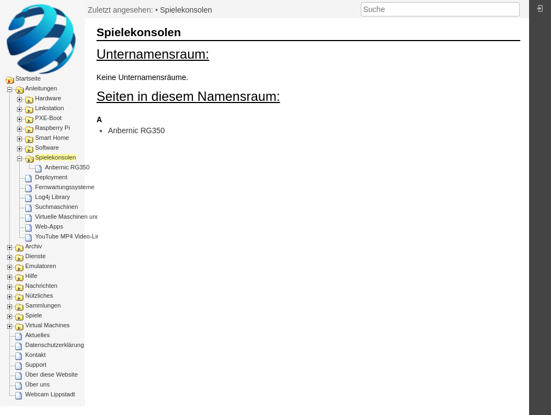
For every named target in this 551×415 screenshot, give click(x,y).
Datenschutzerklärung (54, 345)
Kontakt (35, 354)
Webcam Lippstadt (50, 394)
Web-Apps (49, 226)
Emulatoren (40, 266)
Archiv (33, 246)
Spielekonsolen (55, 157)
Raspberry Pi (52, 127)
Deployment (51, 177)
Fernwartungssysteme (64, 187)
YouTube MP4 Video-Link (69, 236)
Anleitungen (41, 88)
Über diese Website (51, 374)
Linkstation (49, 108)
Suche (514, 9)
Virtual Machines (47, 325)
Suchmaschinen (56, 206)
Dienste (35, 256)
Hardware (48, 98)
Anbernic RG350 (67, 167)
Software (47, 147)
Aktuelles (37, 335)
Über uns (37, 384)
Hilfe (31, 275)
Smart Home (52, 137)
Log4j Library (52, 197)
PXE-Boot (48, 118)
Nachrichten (41, 285)
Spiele (33, 315)
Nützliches (39, 295)
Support (36, 364)
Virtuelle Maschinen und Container (81, 216)
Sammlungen (43, 305)
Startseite (28, 78)
